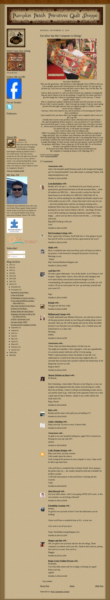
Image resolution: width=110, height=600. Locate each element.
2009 (11, 352)
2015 (11, 270)
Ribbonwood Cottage (57, 314)
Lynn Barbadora (55, 184)
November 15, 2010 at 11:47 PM (57, 338)
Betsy (50, 410)
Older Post (99, 586)
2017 (11, 265)
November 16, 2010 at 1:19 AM (57, 370)
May (13, 339)
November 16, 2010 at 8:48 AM (57, 445)
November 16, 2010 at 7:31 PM (57, 555)
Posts (11, 252)
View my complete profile (15, 171)
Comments (12, 256)
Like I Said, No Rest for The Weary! (23, 306)
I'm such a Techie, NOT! (19, 322)
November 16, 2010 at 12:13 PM (57, 535)
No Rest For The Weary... (19, 309)
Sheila (50, 247)
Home (72, 586)
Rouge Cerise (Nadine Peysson (61, 561)
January (14, 350)
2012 (11, 279)
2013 (11, 276)
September (15, 328)
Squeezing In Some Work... (20, 292)
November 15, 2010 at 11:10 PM (57, 228)
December (15, 287)
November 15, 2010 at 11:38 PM (57, 309)
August (13, 330)
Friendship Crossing (56, 506)
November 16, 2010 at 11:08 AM (57, 500)
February (14, 347)
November (15, 290)
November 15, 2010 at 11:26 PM (57, 265)
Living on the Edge (17, 295)
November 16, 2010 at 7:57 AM (57, 428)
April (13, 341)
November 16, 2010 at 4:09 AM (57, 405)
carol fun (52, 271)
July (13, 333)
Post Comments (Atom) (60, 592)
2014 (11, 273)
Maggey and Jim (55, 540)
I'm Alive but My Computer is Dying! (23, 325)
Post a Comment (47, 581)
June (13, 336)
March (13, 344)
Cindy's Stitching (55, 422)
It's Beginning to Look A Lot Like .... (23, 298)
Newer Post (44, 586)
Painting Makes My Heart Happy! (22, 311)
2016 (11, 267)
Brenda (22, 140)
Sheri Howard (54, 491)
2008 (11, 355)
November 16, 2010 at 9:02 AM (57, 486)
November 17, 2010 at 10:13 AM (57, 576)
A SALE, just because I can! (20, 319)
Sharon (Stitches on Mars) (59, 375)
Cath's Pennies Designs (57, 450)
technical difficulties (51, 156)
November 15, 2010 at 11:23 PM (57, 242)
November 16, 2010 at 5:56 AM (57, 416)
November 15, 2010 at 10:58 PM (57, 178)
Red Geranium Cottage (58, 233)
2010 (11, 284)
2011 (11, 281)
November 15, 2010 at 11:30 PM (57, 297)
